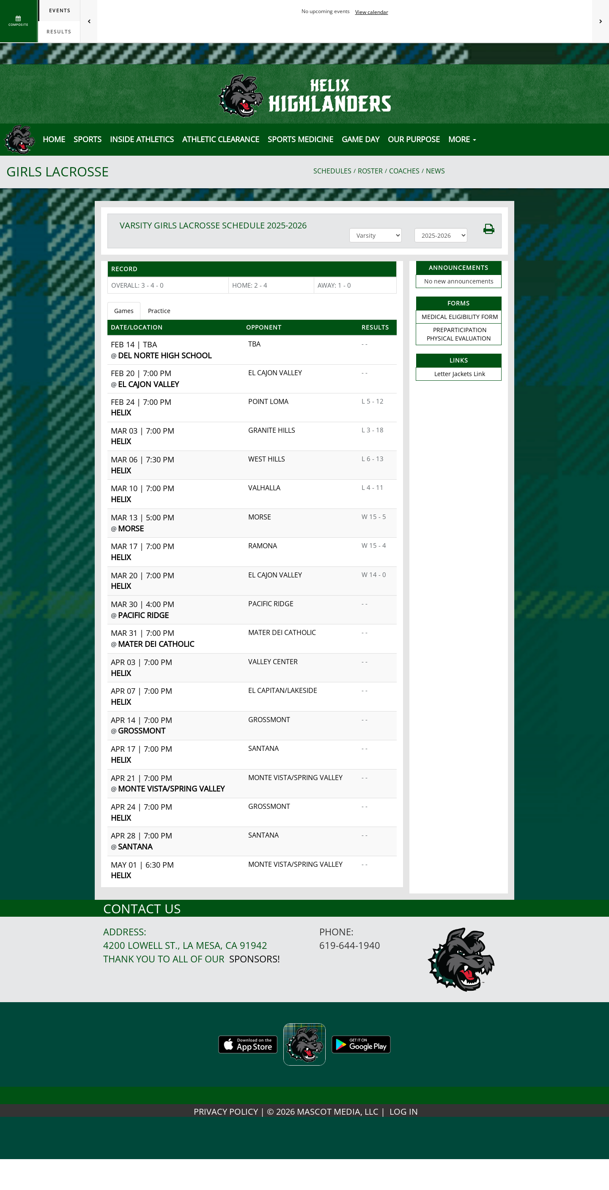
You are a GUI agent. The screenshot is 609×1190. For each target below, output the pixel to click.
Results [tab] (59, 31)
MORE (462, 139)
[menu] (53, 139)
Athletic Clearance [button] (220, 139)
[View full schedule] (19, 21)
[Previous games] (88, 21)
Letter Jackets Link (459, 374)
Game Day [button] (360, 139)
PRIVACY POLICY (226, 1111)
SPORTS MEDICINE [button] (300, 139)
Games (124, 311)
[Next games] (600, 21)
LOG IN (404, 1111)
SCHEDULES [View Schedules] (332, 171)
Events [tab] (60, 10)
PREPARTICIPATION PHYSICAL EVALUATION (459, 334)
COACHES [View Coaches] (404, 171)
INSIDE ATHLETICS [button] (142, 139)
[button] (484, 228)
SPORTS (88, 139)
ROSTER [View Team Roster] (370, 171)
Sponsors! (254, 958)
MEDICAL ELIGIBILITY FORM (460, 317)
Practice (159, 311)
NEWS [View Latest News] (435, 171)
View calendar (371, 12)
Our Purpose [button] (414, 139)
